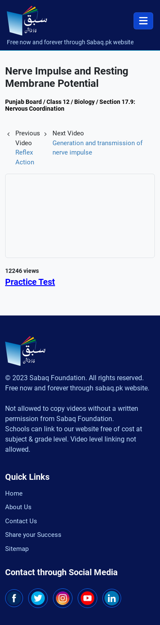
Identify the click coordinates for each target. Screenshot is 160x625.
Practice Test (30, 282)
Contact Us (21, 521)
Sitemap (17, 549)
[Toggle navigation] (143, 20)
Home (14, 493)
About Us (18, 507)
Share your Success (33, 535)
